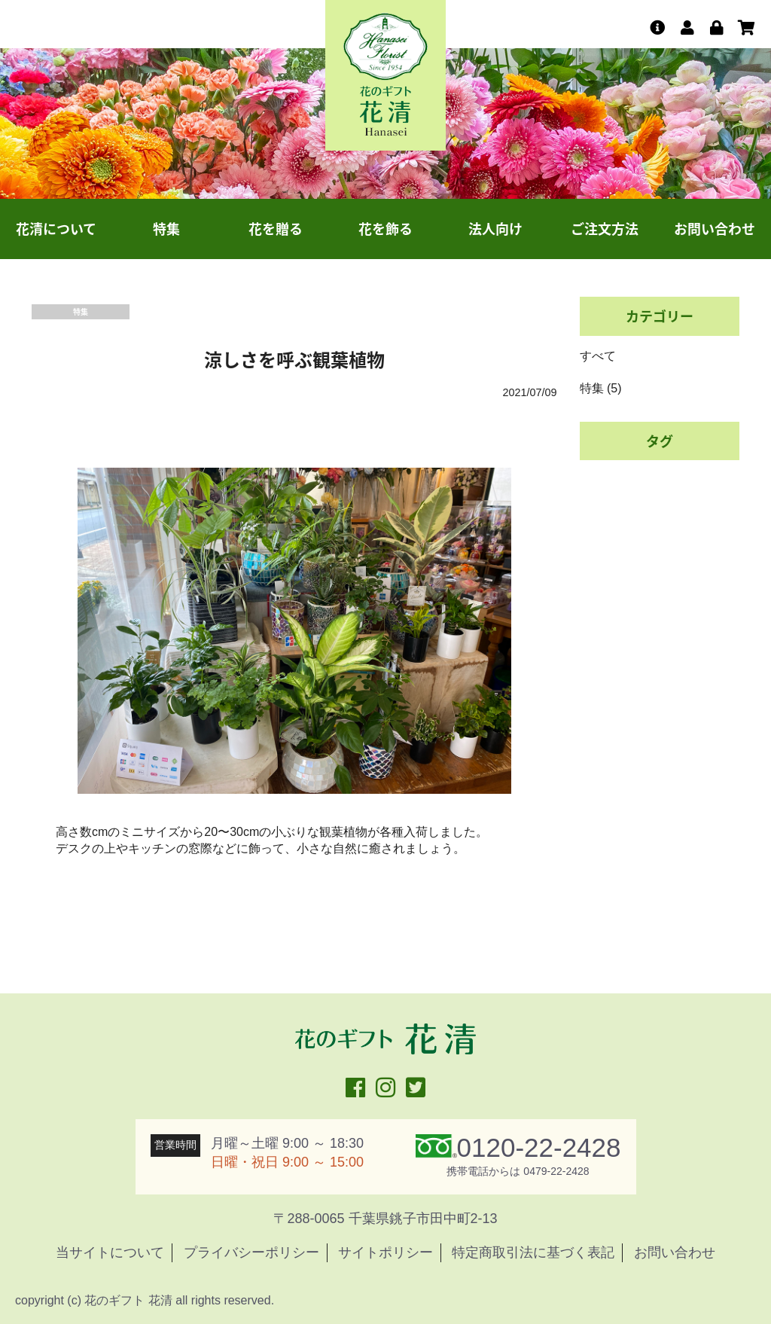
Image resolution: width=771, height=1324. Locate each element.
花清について (56, 228)
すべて (598, 355)
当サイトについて (110, 1252)
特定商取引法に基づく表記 (533, 1252)
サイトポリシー (385, 1252)
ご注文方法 (604, 228)
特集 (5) (601, 388)
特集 (166, 228)
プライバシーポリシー (251, 1252)
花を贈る (275, 228)
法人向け (495, 228)
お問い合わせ (714, 228)
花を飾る (385, 228)
